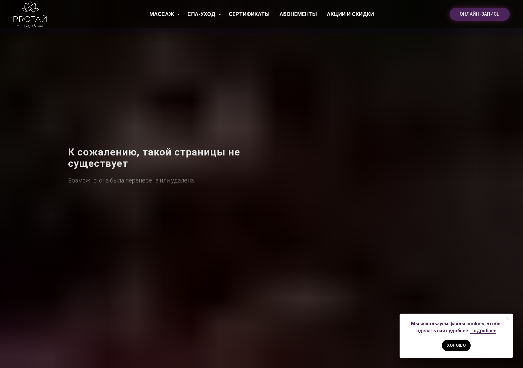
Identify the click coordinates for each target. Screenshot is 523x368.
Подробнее (483, 330)
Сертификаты (249, 14)
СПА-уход (202, 14)
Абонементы (298, 14)
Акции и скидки (350, 14)
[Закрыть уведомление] (508, 318)
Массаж (162, 14)
